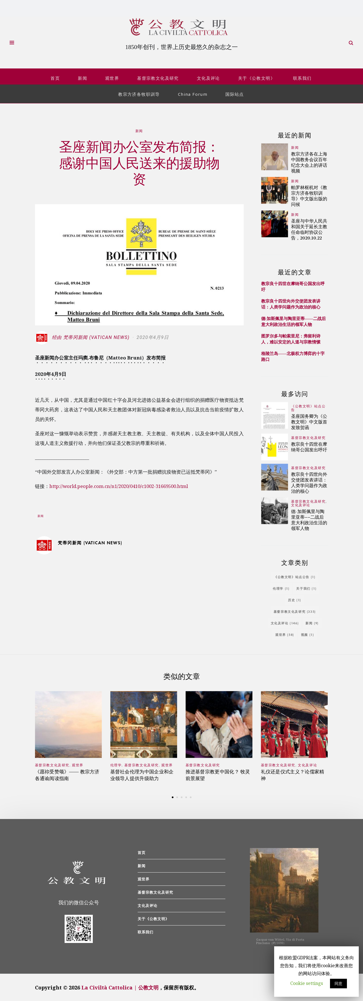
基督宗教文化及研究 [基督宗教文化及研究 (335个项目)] (295, 610)
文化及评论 (208, 77)
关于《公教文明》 (256, 77)
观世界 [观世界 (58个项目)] (284, 633)
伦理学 (116, 764)
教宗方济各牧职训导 (139, 93)
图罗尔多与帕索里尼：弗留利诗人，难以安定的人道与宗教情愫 (290, 338)
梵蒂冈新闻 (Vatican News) (90, 542)
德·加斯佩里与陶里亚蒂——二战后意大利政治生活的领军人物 (293, 320)
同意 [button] (338, 983)
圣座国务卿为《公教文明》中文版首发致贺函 (309, 420)
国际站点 (234, 93)
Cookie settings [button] (306, 983)
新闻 (82, 77)
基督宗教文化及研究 (158, 77)
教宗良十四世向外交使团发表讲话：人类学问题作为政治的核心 (290, 303)
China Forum (192, 93)
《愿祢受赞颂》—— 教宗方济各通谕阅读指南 (67, 774)
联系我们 (302, 77)
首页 (55, 77)
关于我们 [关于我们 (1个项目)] (306, 587)
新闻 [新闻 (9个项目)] (312, 622)
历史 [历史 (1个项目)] (294, 599)
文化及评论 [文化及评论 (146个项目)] (285, 622)
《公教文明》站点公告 (308, 407)
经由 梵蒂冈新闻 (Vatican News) (83, 336)
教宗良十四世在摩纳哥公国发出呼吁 (309, 445)
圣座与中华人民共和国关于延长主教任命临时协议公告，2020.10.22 (309, 228)
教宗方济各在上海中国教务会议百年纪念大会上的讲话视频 (309, 161)
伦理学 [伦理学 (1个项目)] (281, 587)
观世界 (112, 77)
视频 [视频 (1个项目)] (307, 633)
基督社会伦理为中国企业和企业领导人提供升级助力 (142, 774)
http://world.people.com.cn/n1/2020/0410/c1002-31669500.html (122, 485)
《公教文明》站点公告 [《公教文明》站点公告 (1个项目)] (294, 576)
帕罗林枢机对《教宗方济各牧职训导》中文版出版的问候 (309, 195)
